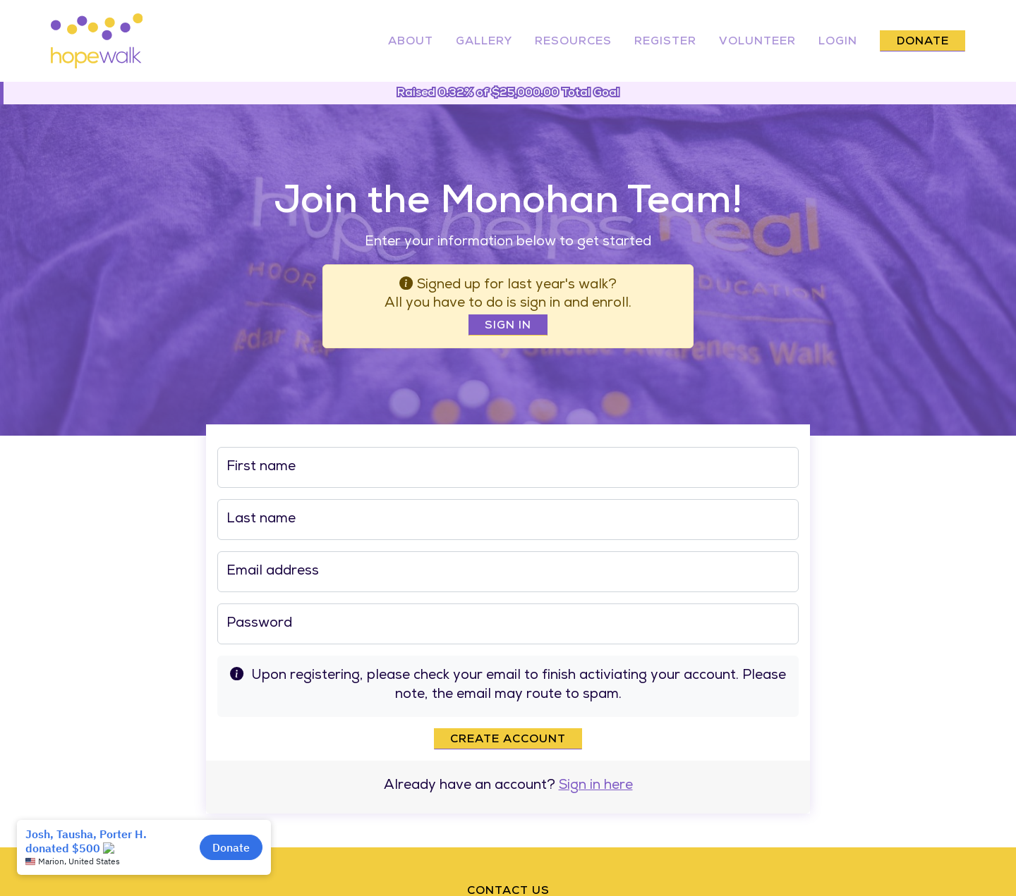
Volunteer (757, 42)
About (410, 42)
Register (665, 42)
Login (837, 42)
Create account (508, 740)
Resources (573, 42)
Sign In (508, 326)
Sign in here (596, 786)
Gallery (484, 42)
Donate (923, 42)
